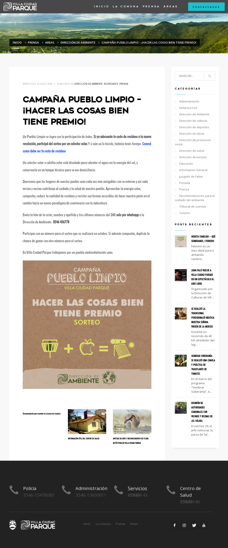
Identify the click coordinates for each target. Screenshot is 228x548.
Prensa (123, 83)
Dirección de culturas (193, 121)
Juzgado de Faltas (191, 176)
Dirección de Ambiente (88, 83)
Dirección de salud (191, 151)
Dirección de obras (192, 134)
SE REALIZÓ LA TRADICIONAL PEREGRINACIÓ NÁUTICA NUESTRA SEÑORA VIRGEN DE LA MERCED (202, 317)
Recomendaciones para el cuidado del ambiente (195, 198)
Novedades (111, 83)
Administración (189, 101)
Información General (193, 170)
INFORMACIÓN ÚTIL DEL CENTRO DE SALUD (83, 438)
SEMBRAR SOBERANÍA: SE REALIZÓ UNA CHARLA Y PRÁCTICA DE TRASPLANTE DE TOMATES (203, 364)
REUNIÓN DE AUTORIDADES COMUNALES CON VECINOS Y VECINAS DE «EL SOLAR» (201, 411)
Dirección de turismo (193, 157)
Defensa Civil (188, 108)
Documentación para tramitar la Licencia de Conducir (42, 413)
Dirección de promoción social (193, 142)
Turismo (184, 213)
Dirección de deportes (194, 127)
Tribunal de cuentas (192, 206)
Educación (186, 164)
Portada (184, 183)
